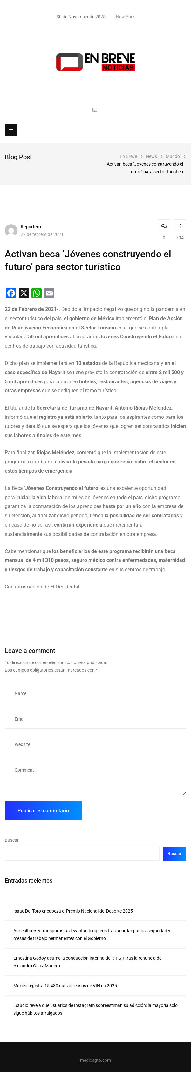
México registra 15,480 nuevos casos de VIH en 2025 (65, 985)
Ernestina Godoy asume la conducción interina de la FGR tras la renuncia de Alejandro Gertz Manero (87, 962)
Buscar (12, 840)
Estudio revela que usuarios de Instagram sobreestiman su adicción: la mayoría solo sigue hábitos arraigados (95, 1009)
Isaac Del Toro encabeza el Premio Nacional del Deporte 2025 (73, 910)
